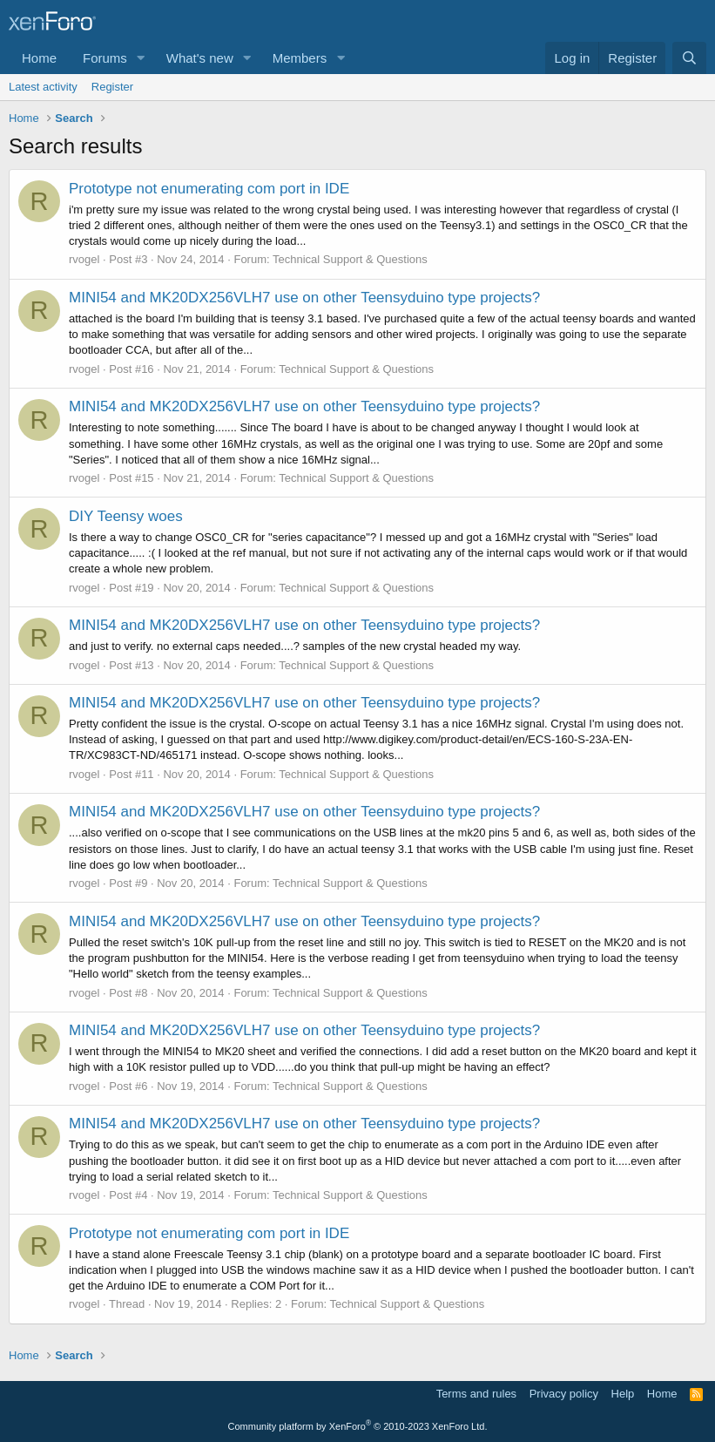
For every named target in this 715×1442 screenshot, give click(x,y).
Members (300, 58)
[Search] (689, 58)
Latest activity (43, 86)
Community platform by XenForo (358, 1426)
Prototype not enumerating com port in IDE (209, 188)
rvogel (84, 259)
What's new (199, 58)
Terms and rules (476, 1393)
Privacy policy (564, 1393)
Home (39, 58)
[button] (141, 58)
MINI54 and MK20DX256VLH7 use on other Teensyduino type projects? (304, 297)
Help (623, 1393)
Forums (105, 58)
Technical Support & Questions (350, 259)
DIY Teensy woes (126, 516)
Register (112, 86)
